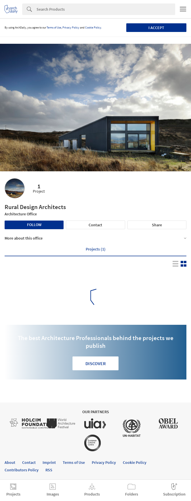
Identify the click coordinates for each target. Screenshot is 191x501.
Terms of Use (54, 27)
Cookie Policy (93, 27)
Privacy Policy (70, 27)
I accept (156, 27)
